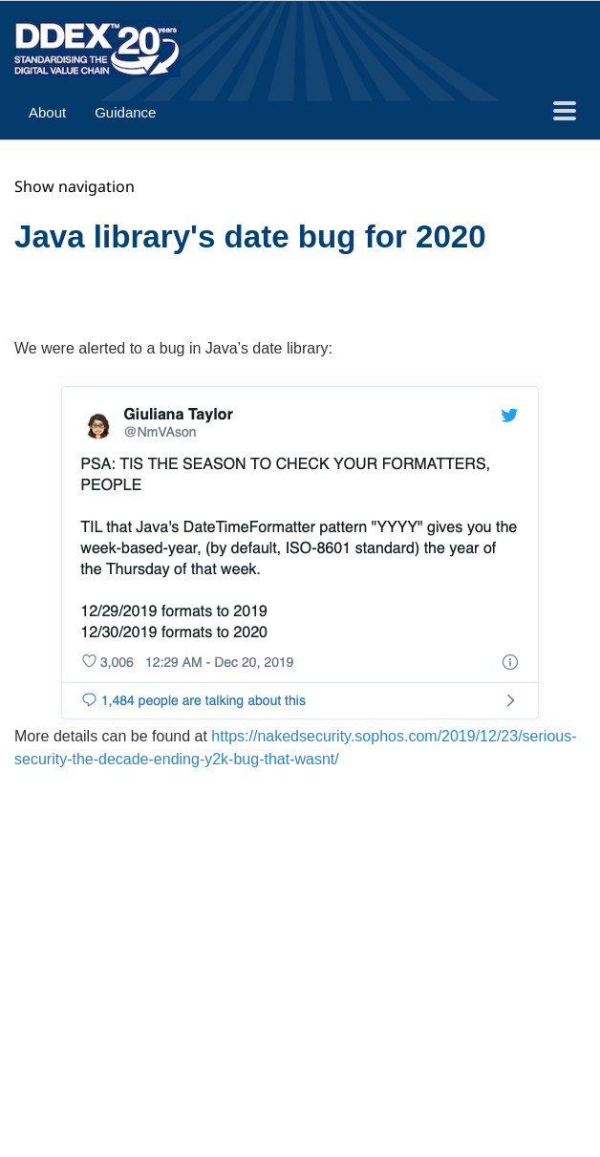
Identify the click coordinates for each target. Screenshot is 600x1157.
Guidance (125, 112)
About (47, 112)
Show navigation (74, 186)
